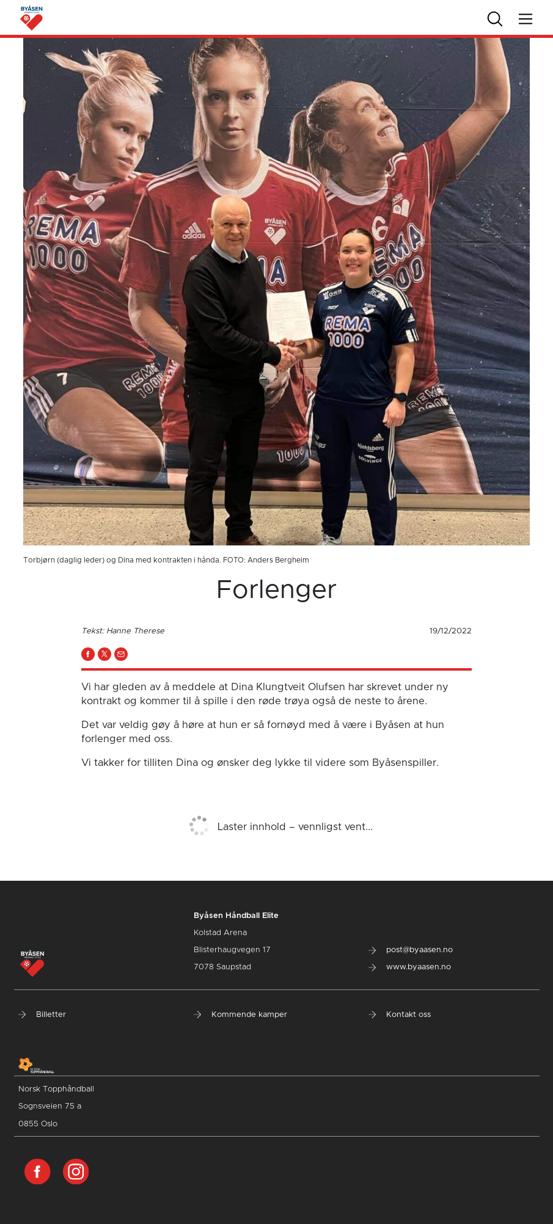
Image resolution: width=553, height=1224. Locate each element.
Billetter (42, 1015)
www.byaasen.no (409, 967)
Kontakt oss (399, 1015)
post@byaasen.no (410, 950)
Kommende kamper (240, 1015)
